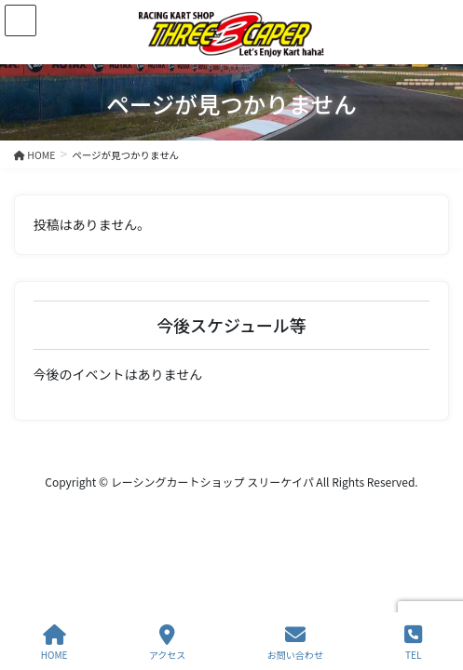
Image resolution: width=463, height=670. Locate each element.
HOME (54, 642)
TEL (413, 642)
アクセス (167, 642)
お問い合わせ (295, 642)
